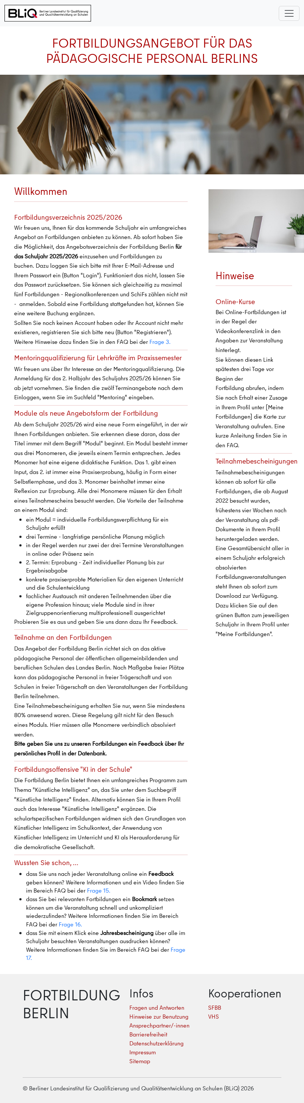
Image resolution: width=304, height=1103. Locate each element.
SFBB (214, 1007)
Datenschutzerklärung (156, 1043)
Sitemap (139, 1061)
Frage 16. (70, 924)
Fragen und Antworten (156, 1007)
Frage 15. (98, 890)
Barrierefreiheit (148, 1034)
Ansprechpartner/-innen (159, 1025)
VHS (213, 1016)
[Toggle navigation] (289, 13)
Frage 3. (160, 342)
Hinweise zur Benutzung (158, 1016)
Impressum (142, 1052)
